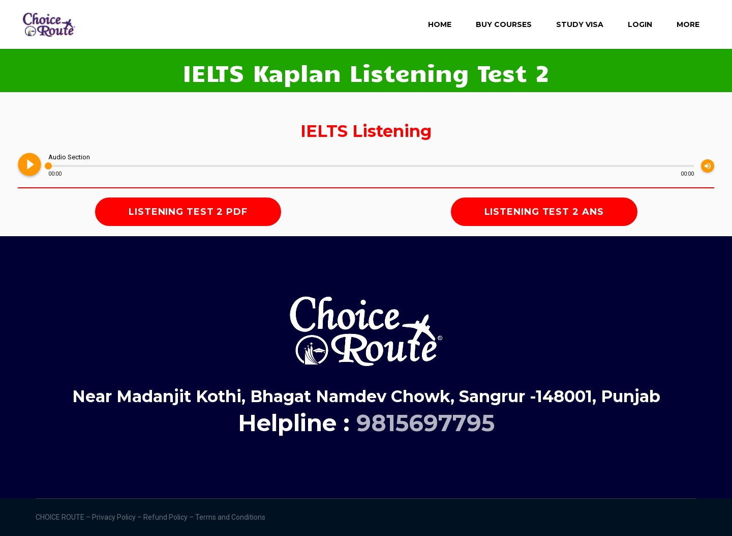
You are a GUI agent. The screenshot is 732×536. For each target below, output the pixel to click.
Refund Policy (166, 517)
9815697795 (425, 423)
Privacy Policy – (117, 517)
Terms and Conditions (231, 517)
